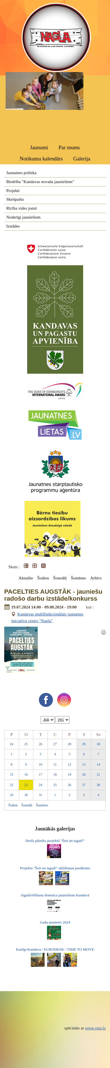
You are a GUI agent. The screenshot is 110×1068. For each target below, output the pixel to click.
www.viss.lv (95, 1028)
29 (84, 744)
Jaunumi (39, 147)
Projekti (13, 190)
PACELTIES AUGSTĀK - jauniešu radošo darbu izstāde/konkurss (53, 595)
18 (55, 774)
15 (11, 774)
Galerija (81, 159)
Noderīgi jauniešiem (23, 217)
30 (98, 744)
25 (26, 744)
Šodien (43, 578)
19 (69, 774)
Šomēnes (78, 578)
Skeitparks (15, 199)
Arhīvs (96, 578)
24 (11, 744)
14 (98, 764)
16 (26, 774)
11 (55, 764)
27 (55, 744)
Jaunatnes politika (21, 172)
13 (84, 764)
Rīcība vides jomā (21, 208)
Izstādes (13, 226)
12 (69, 764)
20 (84, 774)
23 (26, 785)
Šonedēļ (60, 578)
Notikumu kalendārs (41, 159)
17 (40, 774)
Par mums (69, 147)
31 (40, 795)
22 (11, 785)
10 (40, 764)
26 (40, 744)
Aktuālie (25, 578)
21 (98, 774)
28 (69, 744)
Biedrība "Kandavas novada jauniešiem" (40, 181)
